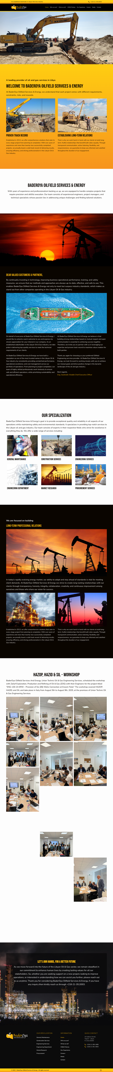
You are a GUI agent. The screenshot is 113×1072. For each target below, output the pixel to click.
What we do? (62, 7)
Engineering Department (18, 488)
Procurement (40, 1053)
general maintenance (16, 459)
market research (48, 488)
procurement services (85, 488)
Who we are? (53, 7)
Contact (99, 7)
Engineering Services (84, 459)
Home (46, 7)
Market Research (42, 1050)
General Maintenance (43, 1037)
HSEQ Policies (71, 7)
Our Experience (81, 7)
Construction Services (51, 459)
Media (93, 7)
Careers (89, 7)
